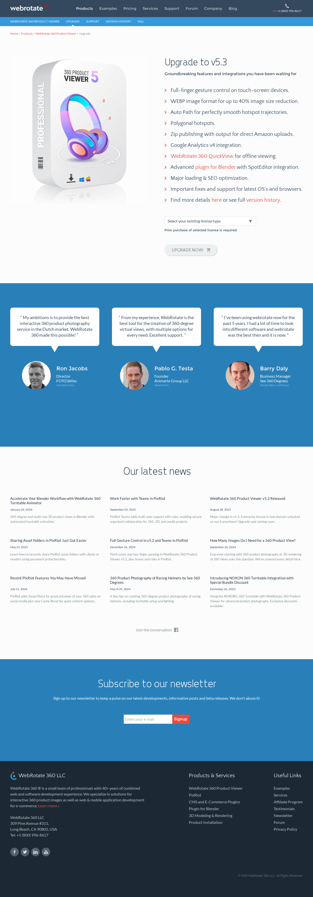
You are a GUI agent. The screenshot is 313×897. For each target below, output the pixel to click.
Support (171, 8)
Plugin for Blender (204, 808)
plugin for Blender (215, 167)
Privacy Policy (285, 829)
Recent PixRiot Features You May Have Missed (48, 578)
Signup (180, 719)
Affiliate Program (288, 801)
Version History (118, 21)
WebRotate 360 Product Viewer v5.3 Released (247, 498)
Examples (108, 8)
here (217, 200)
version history (263, 200)
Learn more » (49, 805)
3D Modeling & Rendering (210, 815)
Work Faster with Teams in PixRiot (137, 498)
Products (84, 8)
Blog (233, 8)
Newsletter (283, 815)
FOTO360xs (66, 380)
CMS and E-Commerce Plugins (214, 801)
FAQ (140, 21)
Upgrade (73, 21)
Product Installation (205, 822)
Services (150, 8)
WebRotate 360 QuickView (202, 156)
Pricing (129, 8)
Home (14, 33)
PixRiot (195, 795)
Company (213, 8)
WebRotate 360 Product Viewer (35, 21)
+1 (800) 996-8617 (287, 11)
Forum (192, 8)
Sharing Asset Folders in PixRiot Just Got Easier (48, 540)
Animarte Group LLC (171, 380)
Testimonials (284, 808)
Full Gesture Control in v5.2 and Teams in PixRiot (149, 540)
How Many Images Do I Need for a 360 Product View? (252, 540)
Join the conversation (154, 629)
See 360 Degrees (274, 380)
